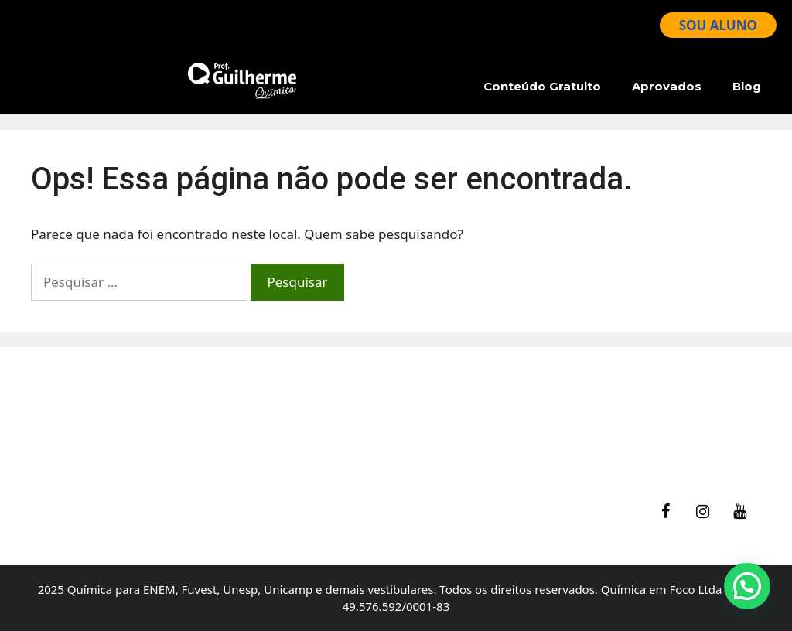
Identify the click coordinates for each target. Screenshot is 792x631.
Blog (746, 86)
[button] (747, 586)
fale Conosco (450, 388)
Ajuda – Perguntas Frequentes (504, 407)
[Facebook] (665, 512)
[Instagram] (702, 512)
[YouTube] (739, 512)
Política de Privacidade (480, 446)
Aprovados (667, 86)
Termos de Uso (457, 427)
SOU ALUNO (718, 25)
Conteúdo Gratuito (542, 86)
